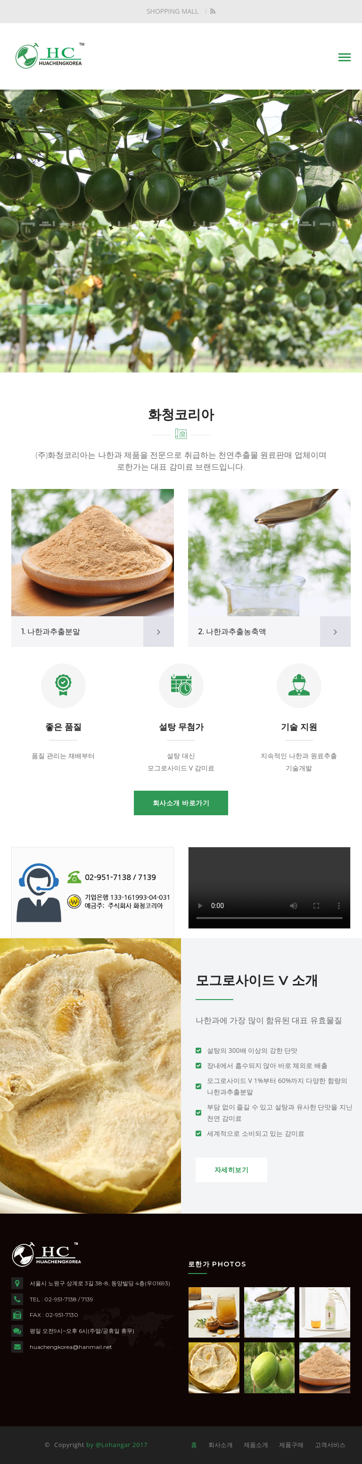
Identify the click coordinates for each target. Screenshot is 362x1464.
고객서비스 (330, 1444)
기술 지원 (299, 727)
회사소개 (220, 1444)
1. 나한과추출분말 (50, 631)
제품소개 (256, 1444)
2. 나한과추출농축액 (232, 631)
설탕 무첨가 (181, 727)
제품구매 (291, 1444)
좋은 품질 (63, 727)
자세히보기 (231, 1170)
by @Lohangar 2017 (117, 1444)
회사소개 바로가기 (181, 803)
